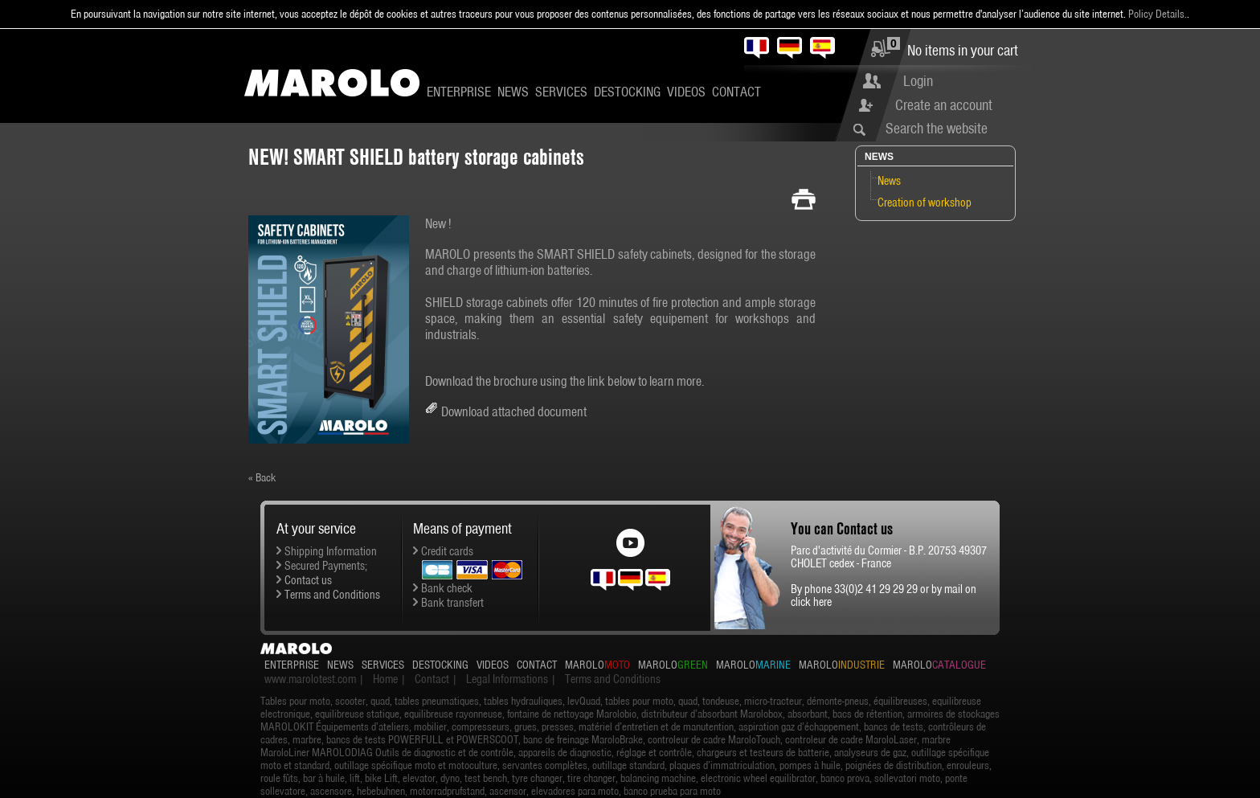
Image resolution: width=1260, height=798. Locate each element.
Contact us (308, 580)
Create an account (943, 105)
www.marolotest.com (310, 679)
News (513, 91)
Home (385, 679)
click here (811, 602)
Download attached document (514, 411)
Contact (736, 91)
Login (918, 81)
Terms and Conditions (332, 595)
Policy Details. (1157, 13)
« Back (262, 477)
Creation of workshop (925, 202)
